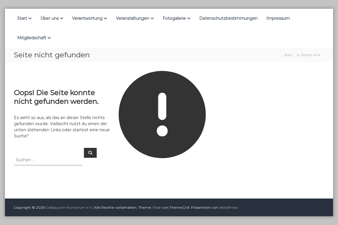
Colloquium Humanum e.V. (69, 207)
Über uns (49, 18)
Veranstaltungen (132, 18)
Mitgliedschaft (31, 37)
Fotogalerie (174, 18)
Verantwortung (87, 18)
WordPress (228, 207)
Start (22, 18)
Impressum (278, 18)
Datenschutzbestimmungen (228, 18)
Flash (157, 207)
